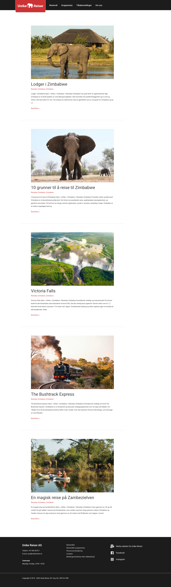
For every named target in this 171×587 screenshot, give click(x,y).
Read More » (35, 108)
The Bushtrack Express (53, 394)
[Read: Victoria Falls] (72, 259)
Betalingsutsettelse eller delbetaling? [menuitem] (80, 557)
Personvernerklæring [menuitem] (74, 551)
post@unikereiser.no (35, 554)
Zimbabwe (50, 89)
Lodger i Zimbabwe (49, 84)
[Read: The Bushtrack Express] (72, 362)
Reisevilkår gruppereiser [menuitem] (75, 548)
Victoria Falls (43, 290)
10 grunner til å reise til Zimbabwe (64, 187)
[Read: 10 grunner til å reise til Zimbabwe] (72, 155)
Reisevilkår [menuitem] (70, 545)
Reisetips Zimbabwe (38, 89)
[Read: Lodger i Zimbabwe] (72, 52)
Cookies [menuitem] (69, 554)
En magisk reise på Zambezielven (63, 497)
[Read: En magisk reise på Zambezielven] (72, 466)
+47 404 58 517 (34, 551)
